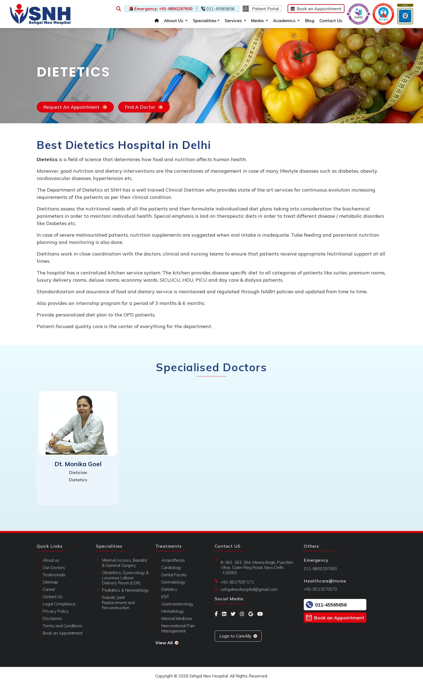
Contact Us (328, 20)
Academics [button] (284, 20)
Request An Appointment (75, 107)
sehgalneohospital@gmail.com (249, 589)
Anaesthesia (173, 560)
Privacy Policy (56, 611)
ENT (165, 596)
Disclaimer (52, 618)
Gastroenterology (177, 603)
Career (49, 589)
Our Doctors (54, 567)
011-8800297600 (320, 568)
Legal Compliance (59, 603)
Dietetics (169, 589)
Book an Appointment (312, 8)
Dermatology (173, 582)
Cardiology (171, 567)
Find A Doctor (144, 107)
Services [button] (233, 20)
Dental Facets (174, 574)
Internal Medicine (176, 618)
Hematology (172, 611)
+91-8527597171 (237, 582)
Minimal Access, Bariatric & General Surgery (125, 563)
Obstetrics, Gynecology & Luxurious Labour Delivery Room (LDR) (125, 577)
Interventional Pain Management (178, 628)
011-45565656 (217, 8)
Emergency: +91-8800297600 (160, 9)
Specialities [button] (201, 20)
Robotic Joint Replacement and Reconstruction (118, 602)
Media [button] (257, 20)
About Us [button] (173, 20)
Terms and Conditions (62, 625)
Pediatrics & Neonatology (125, 590)
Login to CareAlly (238, 636)
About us (51, 560)
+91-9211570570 (320, 589)
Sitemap (50, 582)
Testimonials (54, 574)
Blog (307, 20)
